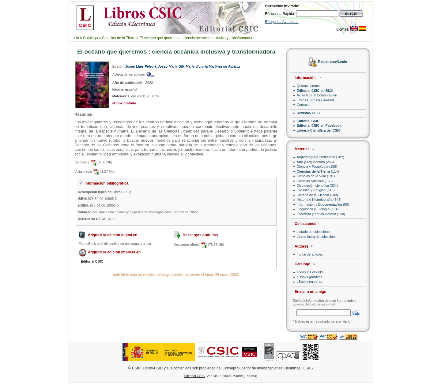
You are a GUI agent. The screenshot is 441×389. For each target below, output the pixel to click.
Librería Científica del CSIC (319, 130)
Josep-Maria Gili (171, 66)
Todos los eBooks (310, 272)
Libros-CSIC (153, 368)
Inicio (74, 38)
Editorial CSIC (308, 121)
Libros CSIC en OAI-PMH (316, 100)
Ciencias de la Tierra (118, 38)
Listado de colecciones (314, 232)
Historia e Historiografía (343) (319, 199)
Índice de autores (310, 254)
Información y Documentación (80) (323, 204)
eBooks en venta (309, 281)
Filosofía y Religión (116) (316, 190)
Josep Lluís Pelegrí (140, 66)
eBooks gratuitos (309, 277)
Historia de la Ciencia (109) (317, 195)
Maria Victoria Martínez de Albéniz (213, 66)
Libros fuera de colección (316, 236)
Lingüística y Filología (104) (318, 209)
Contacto (304, 105)
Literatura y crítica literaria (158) (321, 214)
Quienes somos (309, 86)
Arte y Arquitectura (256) (315, 162)
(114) (318, 171)
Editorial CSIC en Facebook (319, 125)
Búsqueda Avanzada (282, 22)
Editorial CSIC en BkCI (315, 90)
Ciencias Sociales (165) (315, 181)
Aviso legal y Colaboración (317, 95)
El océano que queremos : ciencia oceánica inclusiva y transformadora (196, 38)
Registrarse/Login (332, 62)
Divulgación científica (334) (317, 185)
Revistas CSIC (308, 113)
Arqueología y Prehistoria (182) (320, 157)
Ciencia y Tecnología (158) (317, 166)
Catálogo (90, 38)
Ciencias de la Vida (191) (316, 176)
